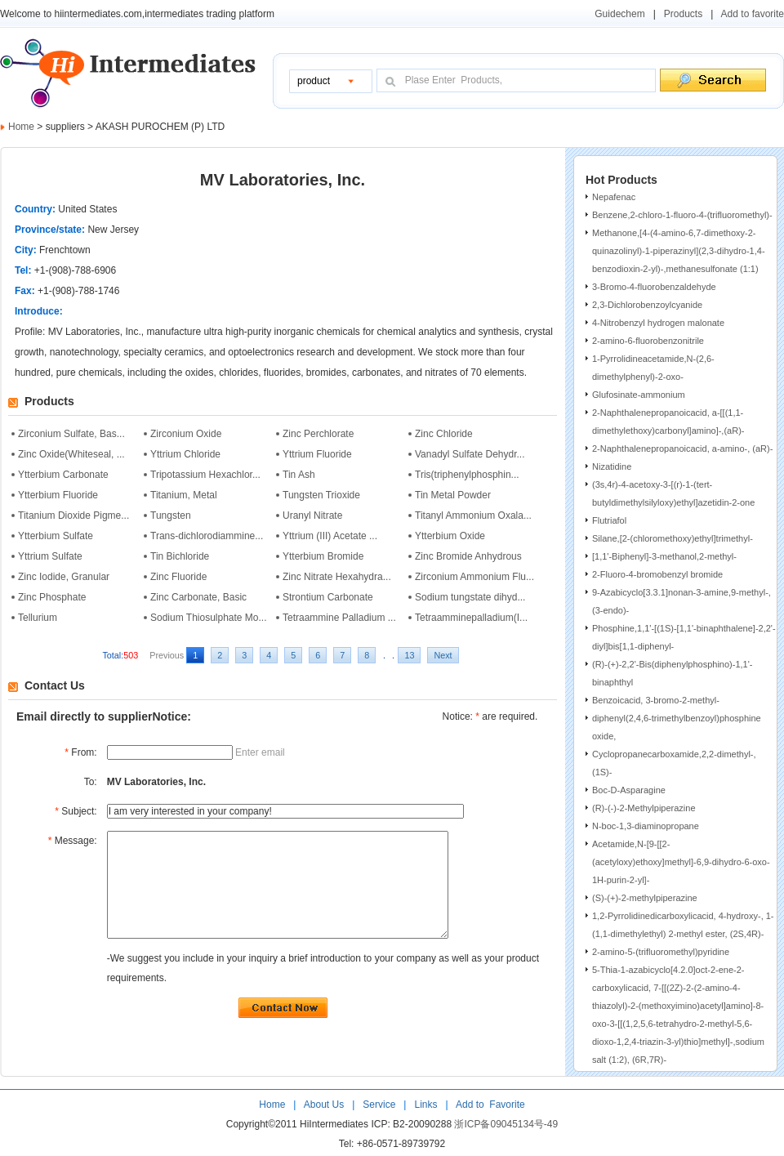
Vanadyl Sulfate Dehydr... (470, 454)
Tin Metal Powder (453, 495)
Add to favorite (752, 14)
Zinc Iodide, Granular (63, 576)
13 (409, 655)
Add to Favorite (488, 1107)
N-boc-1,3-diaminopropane (645, 826)
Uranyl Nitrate (312, 515)
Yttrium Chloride (185, 454)
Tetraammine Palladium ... (339, 617)
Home (21, 126)
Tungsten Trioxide (321, 495)
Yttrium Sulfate (50, 556)
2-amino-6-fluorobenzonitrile (648, 341)
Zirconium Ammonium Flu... (474, 576)
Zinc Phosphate (52, 597)
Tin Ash (299, 474)
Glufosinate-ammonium (638, 394)
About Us (325, 1107)
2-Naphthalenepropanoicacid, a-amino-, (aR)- (682, 448)
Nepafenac (613, 197)
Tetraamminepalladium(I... (471, 617)
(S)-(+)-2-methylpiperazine (644, 898)
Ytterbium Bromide (323, 556)
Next (443, 655)
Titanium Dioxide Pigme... (73, 515)
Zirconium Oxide (185, 434)
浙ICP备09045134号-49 (506, 1126)
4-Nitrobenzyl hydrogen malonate (658, 323)
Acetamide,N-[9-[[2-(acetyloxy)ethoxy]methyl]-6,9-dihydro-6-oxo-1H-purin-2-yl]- (681, 862)
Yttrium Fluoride (317, 454)
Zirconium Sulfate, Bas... (71, 434)
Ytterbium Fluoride (58, 495)
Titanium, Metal (183, 495)
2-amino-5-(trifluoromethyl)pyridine (660, 952)
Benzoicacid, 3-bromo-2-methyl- (655, 700)
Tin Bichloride (179, 556)
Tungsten (170, 515)
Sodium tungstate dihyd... (470, 597)
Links (424, 1107)
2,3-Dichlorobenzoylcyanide (647, 305)
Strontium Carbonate (328, 597)
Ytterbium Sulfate (55, 536)
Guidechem (619, 14)
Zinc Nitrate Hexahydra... (337, 576)
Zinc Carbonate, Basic (198, 597)
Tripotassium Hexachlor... (205, 474)
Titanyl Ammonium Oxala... (473, 515)
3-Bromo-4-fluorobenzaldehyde (654, 287)
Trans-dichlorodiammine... (206, 536)
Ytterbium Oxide (450, 536)
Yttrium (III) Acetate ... (330, 536)
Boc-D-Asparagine (629, 790)
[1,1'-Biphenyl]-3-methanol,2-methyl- (664, 556)
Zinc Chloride (444, 434)
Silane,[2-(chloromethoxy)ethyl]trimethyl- (672, 538)
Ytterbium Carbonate (63, 474)
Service (379, 1107)
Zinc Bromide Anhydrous (468, 556)
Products (683, 14)
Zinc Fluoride (178, 576)
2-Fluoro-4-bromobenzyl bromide (657, 574)
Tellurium (37, 617)
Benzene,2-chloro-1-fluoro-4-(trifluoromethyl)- (682, 215)
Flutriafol (609, 520)
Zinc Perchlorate (318, 434)
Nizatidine (611, 466)
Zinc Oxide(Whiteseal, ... (71, 454)
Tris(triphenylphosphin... (467, 474)
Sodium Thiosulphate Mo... (208, 617)
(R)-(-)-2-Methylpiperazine (644, 808)
